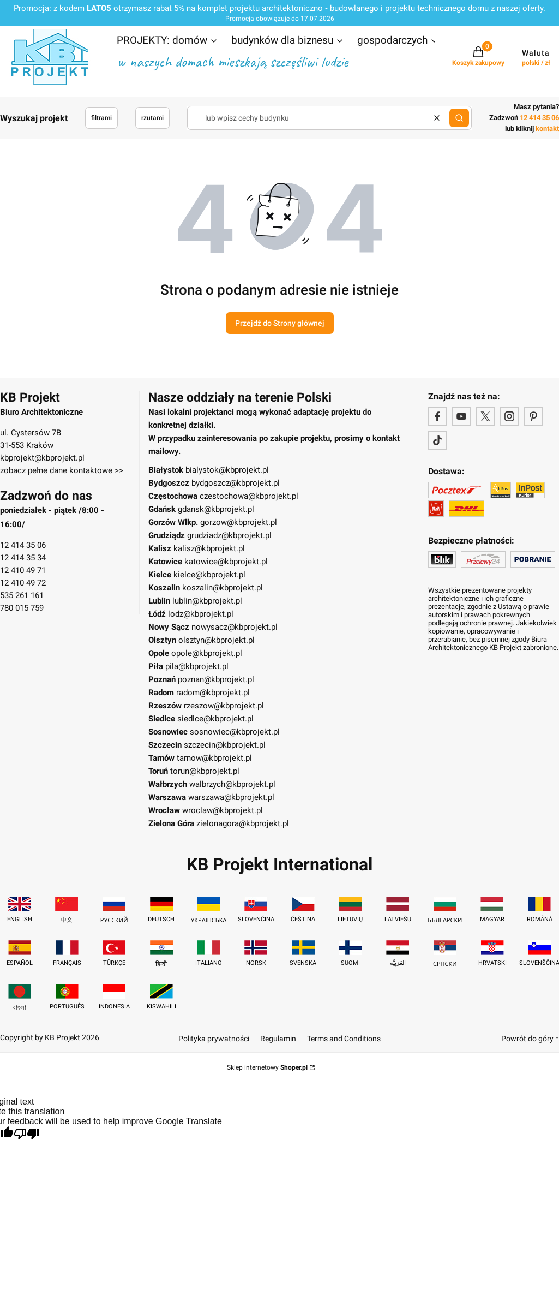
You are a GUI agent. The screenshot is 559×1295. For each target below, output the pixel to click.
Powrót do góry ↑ (530, 1038)
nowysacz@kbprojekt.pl (234, 627)
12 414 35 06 (23, 545)
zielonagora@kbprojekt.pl (242, 823)
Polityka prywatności (213, 1038)
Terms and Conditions (344, 1038)
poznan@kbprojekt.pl (216, 679)
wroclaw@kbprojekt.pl (222, 810)
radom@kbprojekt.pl (213, 692)
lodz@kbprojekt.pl (200, 614)
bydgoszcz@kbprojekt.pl (235, 483)
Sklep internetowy (267, 1067)
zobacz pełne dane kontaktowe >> (61, 470)
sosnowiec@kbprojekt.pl (235, 732)
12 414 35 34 (23, 558)
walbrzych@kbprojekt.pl (232, 784)
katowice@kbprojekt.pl (226, 561)
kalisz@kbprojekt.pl (209, 548)
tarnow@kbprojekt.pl (214, 758)
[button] (167, 41)
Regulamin (278, 1038)
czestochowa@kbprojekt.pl (249, 496)
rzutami (152, 118)
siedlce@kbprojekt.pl (215, 719)
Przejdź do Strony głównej (279, 323)
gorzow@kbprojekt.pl (238, 522)
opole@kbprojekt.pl (206, 653)
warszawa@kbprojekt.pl (231, 797)
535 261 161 (22, 595)
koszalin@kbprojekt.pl (222, 588)
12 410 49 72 (23, 583)
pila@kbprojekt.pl (197, 666)
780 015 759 (22, 608)
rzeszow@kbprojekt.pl (224, 706)
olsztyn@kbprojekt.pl (216, 640)
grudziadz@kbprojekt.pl (229, 535)
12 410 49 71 (23, 570)
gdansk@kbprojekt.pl (216, 509)
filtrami (101, 118)
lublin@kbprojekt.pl (207, 601)
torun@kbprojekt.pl (204, 771)
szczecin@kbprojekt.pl (225, 745)
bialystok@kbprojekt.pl (227, 470)
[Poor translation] (27, 1134)
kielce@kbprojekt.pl (209, 575)
